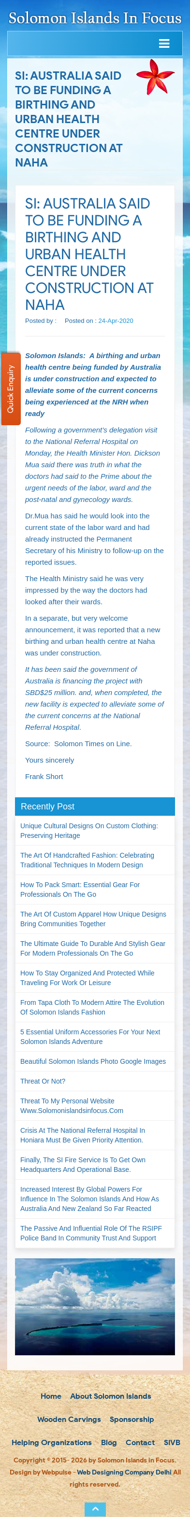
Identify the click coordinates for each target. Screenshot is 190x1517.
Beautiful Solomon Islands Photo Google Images (93, 1061)
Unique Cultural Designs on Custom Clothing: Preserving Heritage (89, 830)
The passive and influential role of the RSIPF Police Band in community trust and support (91, 1233)
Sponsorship (131, 1419)
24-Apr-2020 (116, 320)
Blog (108, 1442)
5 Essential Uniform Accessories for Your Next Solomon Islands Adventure (90, 1036)
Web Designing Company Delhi (124, 1472)
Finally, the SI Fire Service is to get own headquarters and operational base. (83, 1164)
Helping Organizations (51, 1442)
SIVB (171, 1442)
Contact (139, 1442)
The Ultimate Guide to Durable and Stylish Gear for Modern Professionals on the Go (92, 948)
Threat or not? (42, 1081)
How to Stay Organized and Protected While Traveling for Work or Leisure (87, 978)
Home (50, 1396)
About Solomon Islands (109, 1396)
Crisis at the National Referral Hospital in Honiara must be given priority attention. (82, 1135)
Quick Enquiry (10, 389)
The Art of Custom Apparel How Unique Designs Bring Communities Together (93, 919)
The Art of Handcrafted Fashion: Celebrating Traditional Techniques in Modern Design (87, 860)
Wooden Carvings (68, 1419)
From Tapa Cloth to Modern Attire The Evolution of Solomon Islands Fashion (92, 1007)
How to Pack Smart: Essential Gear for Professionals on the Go (80, 889)
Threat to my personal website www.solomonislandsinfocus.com (71, 1105)
